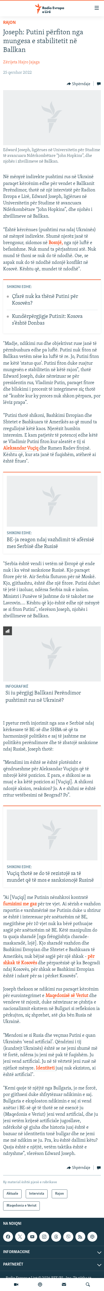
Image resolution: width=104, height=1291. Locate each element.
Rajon (9, 22)
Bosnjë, (56, 242)
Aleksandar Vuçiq (20, 448)
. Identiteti (45, 1068)
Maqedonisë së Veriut (67, 995)
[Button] (78, 84)
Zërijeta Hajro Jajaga (21, 62)
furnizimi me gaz (20, 904)
